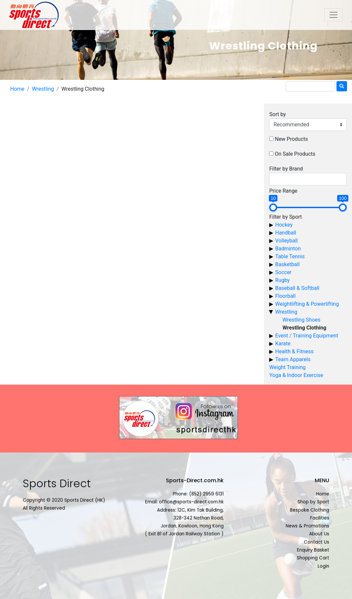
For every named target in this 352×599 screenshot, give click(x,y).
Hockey (284, 225)
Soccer (283, 272)
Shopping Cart (313, 558)
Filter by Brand (286, 169)
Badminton (288, 248)
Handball (285, 233)
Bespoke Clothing (309, 510)
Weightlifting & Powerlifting (307, 304)
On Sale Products (295, 154)
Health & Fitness (294, 351)
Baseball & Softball (297, 288)
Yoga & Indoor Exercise (296, 375)
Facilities (319, 518)
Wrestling (43, 89)
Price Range (283, 191)
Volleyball (286, 240)
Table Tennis (289, 256)
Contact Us (316, 542)
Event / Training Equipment (306, 335)
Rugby (282, 280)
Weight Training (287, 367)
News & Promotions (307, 526)
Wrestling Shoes (301, 320)
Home (17, 89)
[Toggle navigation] (333, 14)
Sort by (277, 114)
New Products (291, 139)
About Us (319, 534)
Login (323, 566)
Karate (282, 343)
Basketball (287, 264)
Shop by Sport (313, 502)
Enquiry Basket (313, 550)
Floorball (285, 296)
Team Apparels (292, 359)
